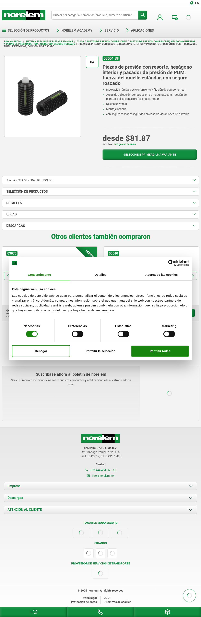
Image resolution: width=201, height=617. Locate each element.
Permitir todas (160, 351)
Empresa (14, 486)
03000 (80, 41)
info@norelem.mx (100, 475)
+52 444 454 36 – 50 (100, 470)
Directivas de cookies (117, 602)
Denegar (41, 351)
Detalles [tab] (100, 274)
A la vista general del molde (29, 180)
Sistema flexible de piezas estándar (49, 41)
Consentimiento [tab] (39, 274)
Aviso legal (90, 597)
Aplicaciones (139, 30)
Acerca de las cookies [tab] (161, 274)
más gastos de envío (125, 144)
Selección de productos (25, 30)
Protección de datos (84, 602)
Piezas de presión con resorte (107, 41)
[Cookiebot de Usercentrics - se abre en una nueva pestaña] (171, 263)
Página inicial (13, 41)
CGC (106, 597)
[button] (8, 276)
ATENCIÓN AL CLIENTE (25, 510)
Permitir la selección (100, 351)
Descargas (15, 498)
